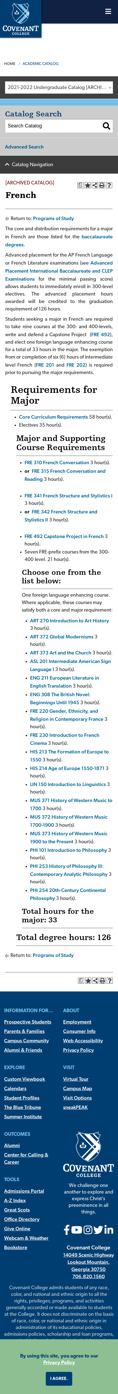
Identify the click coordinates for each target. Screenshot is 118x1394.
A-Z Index (15, 1200)
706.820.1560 (88, 1276)
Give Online (17, 1228)
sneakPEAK (75, 1107)
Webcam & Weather (26, 1238)
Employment (77, 1022)
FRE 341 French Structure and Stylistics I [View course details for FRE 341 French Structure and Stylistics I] (68, 495)
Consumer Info (79, 1031)
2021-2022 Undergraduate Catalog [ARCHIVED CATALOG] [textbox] (60, 87)
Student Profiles (21, 1098)
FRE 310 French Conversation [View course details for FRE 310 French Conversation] (57, 462)
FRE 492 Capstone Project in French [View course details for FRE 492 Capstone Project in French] (64, 536)
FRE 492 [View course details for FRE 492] (100, 334)
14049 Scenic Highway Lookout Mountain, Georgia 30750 (88, 1262)
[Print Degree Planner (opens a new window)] (80, 185)
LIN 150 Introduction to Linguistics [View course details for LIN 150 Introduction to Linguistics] (68, 784)
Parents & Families (24, 1031)
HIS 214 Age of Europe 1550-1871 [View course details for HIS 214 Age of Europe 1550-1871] (67, 768)
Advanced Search (24, 147)
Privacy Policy (78, 1050)
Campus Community (26, 1040)
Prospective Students (27, 1022)
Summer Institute (23, 1116)
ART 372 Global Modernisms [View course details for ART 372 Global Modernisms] (61, 636)
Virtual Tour (75, 1079)
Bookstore (15, 1247)
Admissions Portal (24, 1191)
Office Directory (21, 1219)
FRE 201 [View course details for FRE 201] (45, 365)
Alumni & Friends (23, 1050)
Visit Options (77, 1098)
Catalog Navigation (32, 165)
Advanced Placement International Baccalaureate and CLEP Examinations (59, 271)
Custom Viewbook (24, 1079)
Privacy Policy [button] (59, 1363)
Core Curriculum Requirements (53, 417)
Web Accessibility (83, 1040)
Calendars (15, 1088)
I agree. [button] (59, 1379)
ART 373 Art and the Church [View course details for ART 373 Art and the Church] (60, 653)
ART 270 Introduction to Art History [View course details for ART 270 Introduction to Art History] (69, 620)
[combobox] (59, 87)
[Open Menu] (108, 12)
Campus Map (77, 1088)
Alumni (12, 1145)
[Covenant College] (21, 18)
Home (9, 63)
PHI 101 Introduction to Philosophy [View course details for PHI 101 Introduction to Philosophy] (68, 850)
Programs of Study (53, 218)
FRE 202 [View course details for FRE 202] (75, 365)
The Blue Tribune (22, 1107)
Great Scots (17, 1210)
